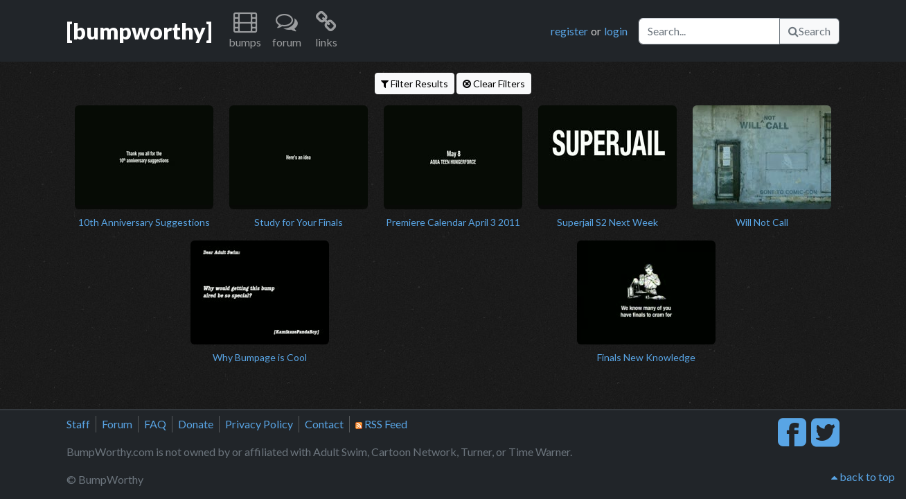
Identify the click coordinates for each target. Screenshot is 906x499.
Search (809, 30)
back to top (863, 476)
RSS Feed (381, 423)
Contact (324, 423)
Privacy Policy (259, 423)
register (569, 30)
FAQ (155, 423)
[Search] (709, 31)
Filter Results (414, 83)
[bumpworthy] (139, 30)
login (616, 30)
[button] (245, 31)
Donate (195, 423)
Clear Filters (494, 83)
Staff (78, 423)
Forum (117, 423)
